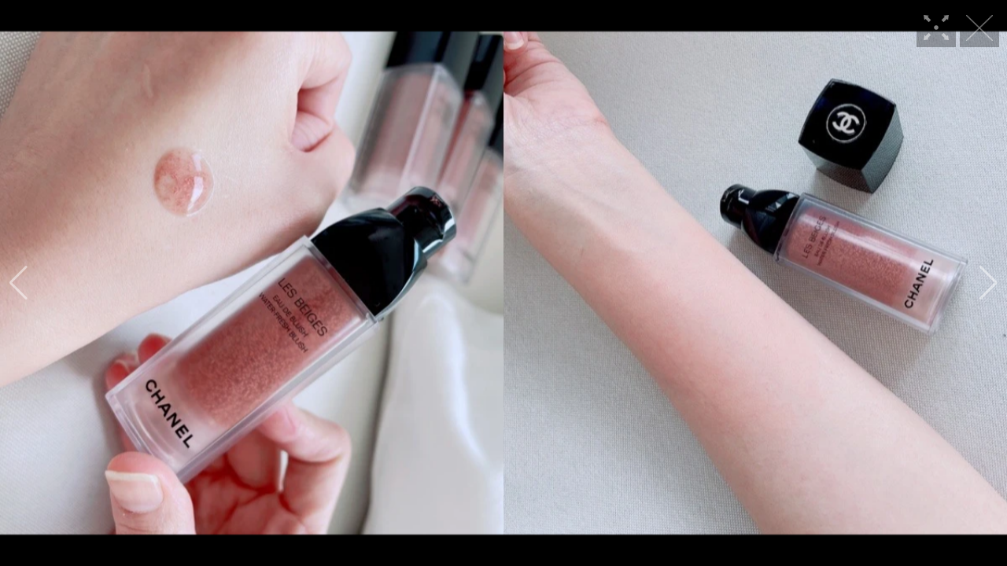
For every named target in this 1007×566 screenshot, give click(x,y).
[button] (18, 283)
